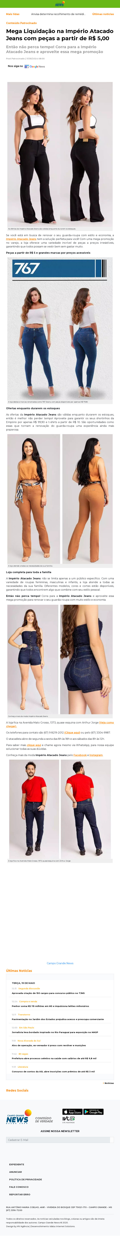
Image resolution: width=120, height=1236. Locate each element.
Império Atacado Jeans (21, 239)
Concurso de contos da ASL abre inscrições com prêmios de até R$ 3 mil (53, 1071)
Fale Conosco (19, 1187)
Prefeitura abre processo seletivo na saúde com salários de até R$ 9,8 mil (54, 1058)
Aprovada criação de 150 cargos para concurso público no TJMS (48, 993)
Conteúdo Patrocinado (21, 23)
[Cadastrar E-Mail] (58, 1140)
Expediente (16, 1164)
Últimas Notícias (19, 971)
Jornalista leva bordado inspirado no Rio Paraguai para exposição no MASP (55, 1032)
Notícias (108, 1083)
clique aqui (34, 745)
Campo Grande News (60, 963)
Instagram (96, 755)
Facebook (80, 755)
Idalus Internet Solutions (62, 1226)
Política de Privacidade (25, 1179)
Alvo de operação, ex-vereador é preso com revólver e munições (49, 1045)
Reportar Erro (19, 1194)
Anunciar (15, 1172)
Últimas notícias (103, 14)
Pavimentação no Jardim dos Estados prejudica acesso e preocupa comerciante (58, 1019)
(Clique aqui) (72, 732)
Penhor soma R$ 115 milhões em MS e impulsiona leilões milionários (50, 1006)
